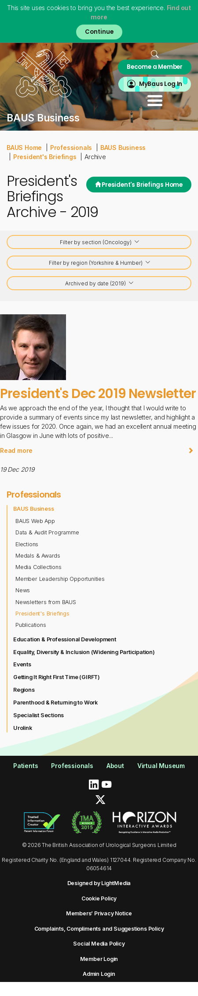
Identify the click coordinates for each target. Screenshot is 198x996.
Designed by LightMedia (99, 883)
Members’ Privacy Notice (99, 913)
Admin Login (99, 974)
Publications (30, 625)
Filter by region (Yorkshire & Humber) (100, 263)
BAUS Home (24, 147)
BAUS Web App (35, 521)
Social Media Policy (99, 943)
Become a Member (155, 67)
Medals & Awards (37, 555)
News (22, 590)
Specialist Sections (38, 715)
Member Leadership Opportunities (60, 579)
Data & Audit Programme (47, 532)
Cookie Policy (99, 898)
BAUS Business (123, 147)
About (115, 765)
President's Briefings (45, 156)
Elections (26, 544)
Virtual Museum (161, 765)
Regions (24, 690)
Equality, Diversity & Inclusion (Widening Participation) (84, 652)
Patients (25, 765)
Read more (97, 450)
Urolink (22, 728)
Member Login (99, 959)
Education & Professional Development (64, 639)
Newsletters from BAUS (45, 602)
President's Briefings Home (139, 185)
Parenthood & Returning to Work (55, 702)
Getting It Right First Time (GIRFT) (56, 677)
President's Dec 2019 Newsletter (98, 393)
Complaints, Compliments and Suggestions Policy (99, 928)
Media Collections (38, 567)
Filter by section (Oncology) (100, 242)
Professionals (71, 147)
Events (22, 664)
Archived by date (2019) (99, 284)
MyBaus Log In (160, 84)
